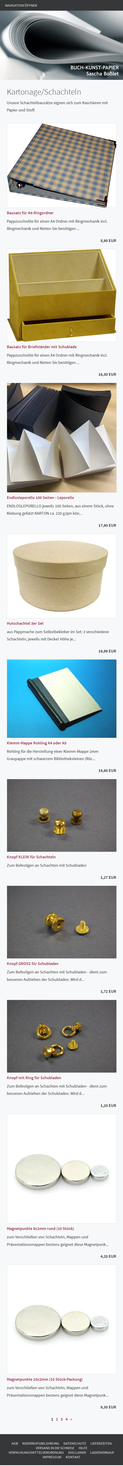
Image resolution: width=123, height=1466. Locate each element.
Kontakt (73, 1457)
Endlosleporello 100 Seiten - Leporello (40, 497)
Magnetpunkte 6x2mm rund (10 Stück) (40, 1228)
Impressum (52, 1457)
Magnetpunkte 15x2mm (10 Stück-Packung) (45, 1379)
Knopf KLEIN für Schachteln (31, 856)
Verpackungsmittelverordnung (36, 1452)
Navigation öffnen (21, 5)
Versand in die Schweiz (55, 1448)
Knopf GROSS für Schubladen (32, 963)
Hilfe (83, 1448)
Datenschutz (74, 1443)
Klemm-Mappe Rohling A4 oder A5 (36, 743)
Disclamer (77, 1452)
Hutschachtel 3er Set (25, 623)
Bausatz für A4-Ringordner (30, 212)
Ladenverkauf (102, 1452)
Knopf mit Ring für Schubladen (34, 1077)
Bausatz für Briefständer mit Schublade (42, 346)
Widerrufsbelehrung (40, 1443)
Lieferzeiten (101, 1443)
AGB (15, 1443)
